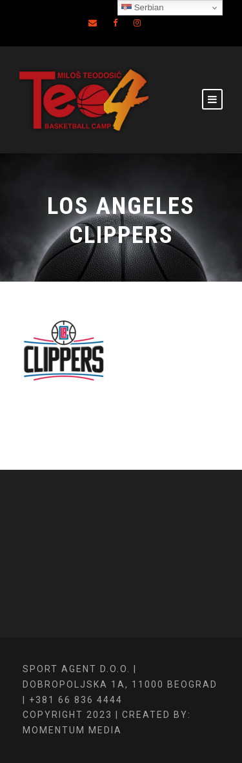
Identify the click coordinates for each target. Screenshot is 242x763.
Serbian (142, 8)
